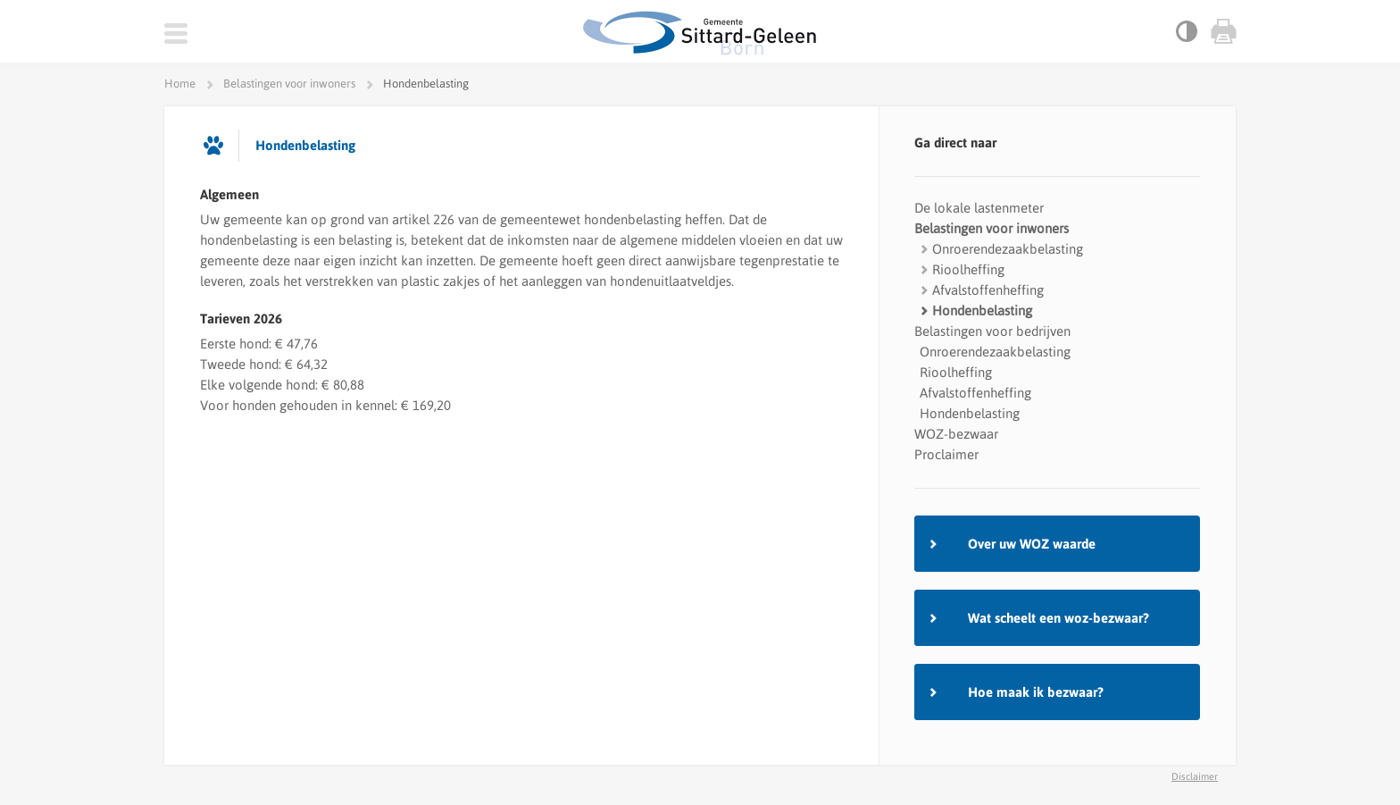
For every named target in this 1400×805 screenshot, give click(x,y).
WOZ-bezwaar (956, 433)
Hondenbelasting (982, 310)
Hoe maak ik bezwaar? (1036, 692)
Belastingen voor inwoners (991, 228)
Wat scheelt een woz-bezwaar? (1058, 617)
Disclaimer (1194, 776)
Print (1222, 31)
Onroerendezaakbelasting (1007, 248)
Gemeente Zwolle (700, 33)
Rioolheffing (968, 269)
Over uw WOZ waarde (1032, 543)
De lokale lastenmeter (979, 207)
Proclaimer (946, 454)
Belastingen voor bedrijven (992, 331)
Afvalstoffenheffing (988, 290)
